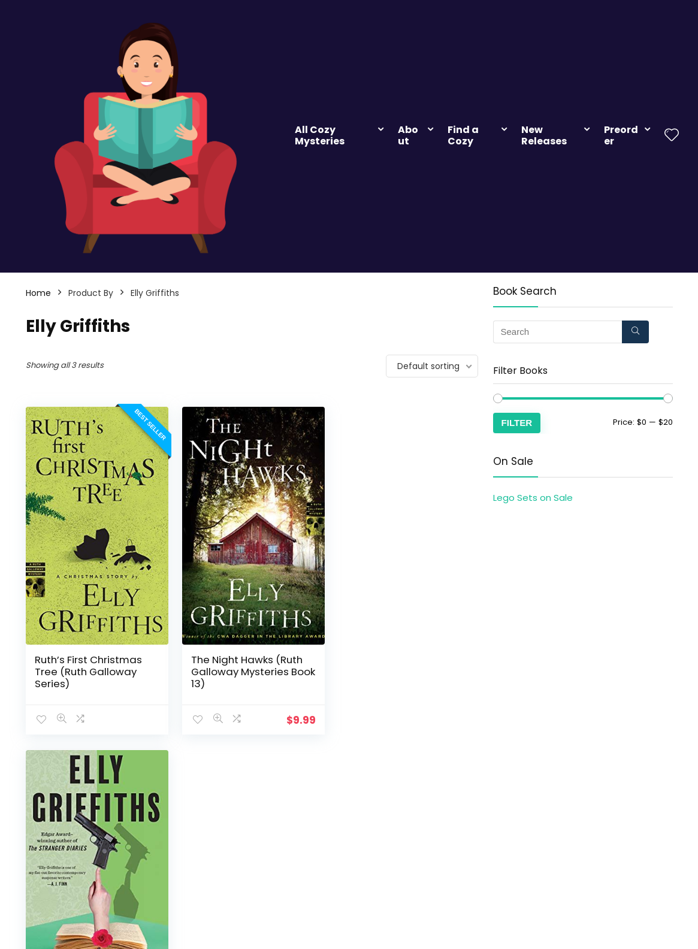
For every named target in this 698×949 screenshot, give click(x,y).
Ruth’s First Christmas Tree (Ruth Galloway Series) (88, 669)
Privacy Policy (498, 848)
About (408, 135)
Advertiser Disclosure (513, 832)
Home (38, 293)
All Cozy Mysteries (320, 135)
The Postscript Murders (402, 657)
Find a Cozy (463, 135)
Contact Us (599, 832)
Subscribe (268, 832)
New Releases (544, 135)
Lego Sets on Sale (533, 497)
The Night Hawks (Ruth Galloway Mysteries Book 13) (245, 669)
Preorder (621, 135)
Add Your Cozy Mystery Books (401, 837)
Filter (517, 423)
